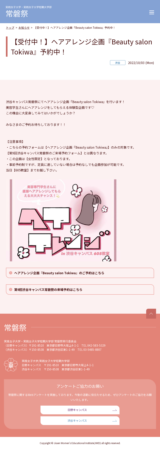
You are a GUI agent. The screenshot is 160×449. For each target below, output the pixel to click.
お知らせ (24, 28)
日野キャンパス (77, 410)
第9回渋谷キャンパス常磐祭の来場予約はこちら (48, 289)
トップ (10, 28)
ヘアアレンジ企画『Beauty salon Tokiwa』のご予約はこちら (59, 272)
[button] (151, 11)
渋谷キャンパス (77, 420)
